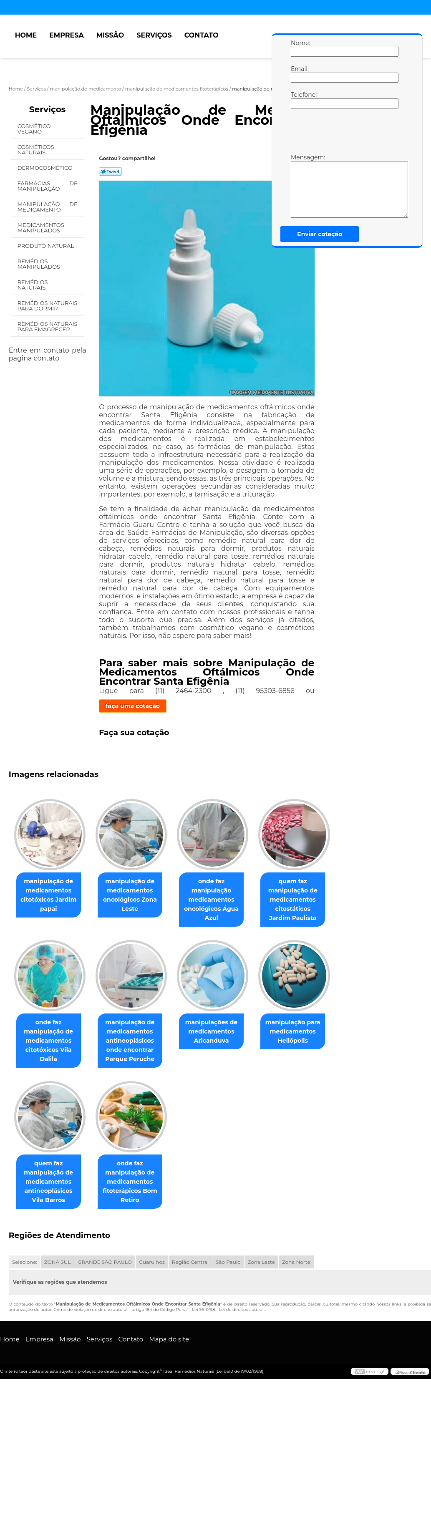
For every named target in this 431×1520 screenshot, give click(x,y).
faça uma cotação (133, 706)
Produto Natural (47, 245)
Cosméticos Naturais (36, 150)
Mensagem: (299, 186)
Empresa (66, 35)
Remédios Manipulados (40, 264)
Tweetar (110, 171)
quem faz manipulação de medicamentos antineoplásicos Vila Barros (50, 1183)
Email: (299, 74)
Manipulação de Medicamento (48, 207)
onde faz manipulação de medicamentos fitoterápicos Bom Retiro (135, 1183)
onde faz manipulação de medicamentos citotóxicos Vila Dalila (50, 1041)
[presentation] (343, 133)
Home (26, 35)
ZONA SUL (57, 1263)
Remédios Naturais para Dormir (48, 306)
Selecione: (24, 1263)
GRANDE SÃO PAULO (104, 1263)
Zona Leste (261, 1263)
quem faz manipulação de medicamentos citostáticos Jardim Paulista (304, 900)
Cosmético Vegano (34, 129)
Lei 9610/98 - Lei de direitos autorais (228, 1311)
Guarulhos (152, 1263)
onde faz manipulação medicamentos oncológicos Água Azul (219, 900)
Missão (110, 35)
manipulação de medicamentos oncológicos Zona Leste (135, 895)
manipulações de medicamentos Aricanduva (220, 1032)
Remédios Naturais (33, 285)
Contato (201, 35)
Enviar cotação (319, 234)
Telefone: (299, 99)
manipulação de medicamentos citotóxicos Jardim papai (50, 895)
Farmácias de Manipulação (48, 186)
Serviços (153, 35)
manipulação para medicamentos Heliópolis (304, 1032)
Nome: (299, 48)
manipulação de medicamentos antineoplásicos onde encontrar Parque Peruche (134, 1041)
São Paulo (228, 1263)
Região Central (190, 1263)
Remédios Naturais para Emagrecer (48, 326)
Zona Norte (296, 1263)
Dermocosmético (46, 167)
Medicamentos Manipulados (41, 228)
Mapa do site (169, 1340)
